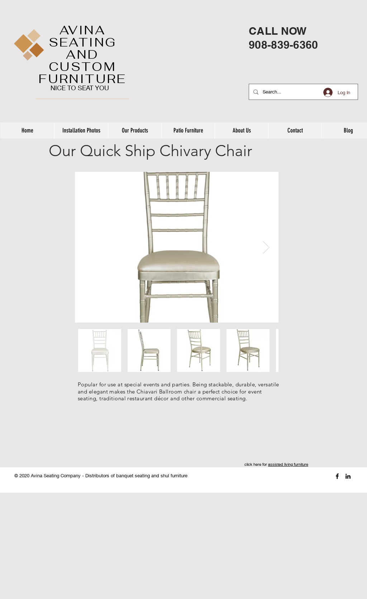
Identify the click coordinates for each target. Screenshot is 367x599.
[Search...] (303, 92)
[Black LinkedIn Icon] (348, 476)
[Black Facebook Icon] (337, 476)
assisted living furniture (288, 464)
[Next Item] (266, 247)
